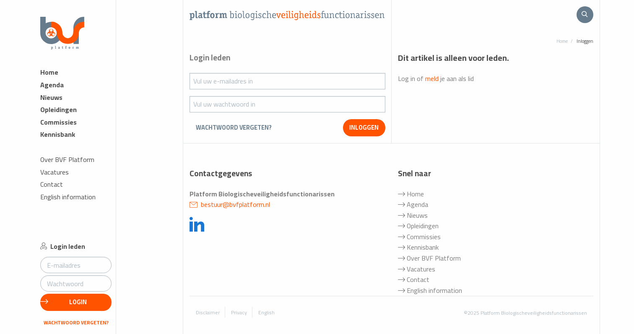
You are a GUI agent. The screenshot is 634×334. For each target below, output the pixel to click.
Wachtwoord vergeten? (76, 322)
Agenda (52, 85)
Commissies (58, 122)
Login (63, 302)
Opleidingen (58, 110)
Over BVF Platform (67, 160)
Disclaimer (208, 312)
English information (68, 197)
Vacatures (54, 172)
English (266, 312)
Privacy (239, 312)
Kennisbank (57, 134)
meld (432, 78)
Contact (51, 184)
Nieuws (51, 97)
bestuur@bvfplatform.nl (230, 204)
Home (49, 72)
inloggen (364, 127)
